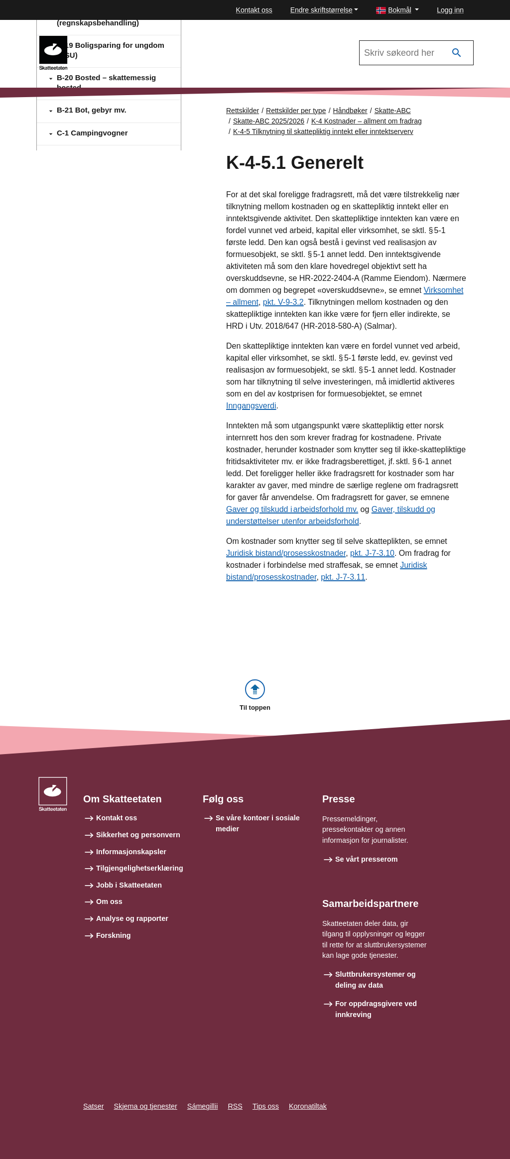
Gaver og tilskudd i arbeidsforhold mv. (292, 509)
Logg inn (450, 10)
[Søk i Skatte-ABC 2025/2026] (416, 52)
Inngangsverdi (251, 405)
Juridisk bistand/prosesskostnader (286, 553)
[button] (397, 10)
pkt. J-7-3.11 (343, 577)
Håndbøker (350, 111)
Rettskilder (242, 111)
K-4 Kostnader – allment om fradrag (366, 121)
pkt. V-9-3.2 (283, 302)
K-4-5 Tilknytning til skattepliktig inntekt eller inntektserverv (323, 131)
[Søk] (456, 53)
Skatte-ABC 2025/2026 (268, 121)
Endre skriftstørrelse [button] (321, 10)
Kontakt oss (254, 10)
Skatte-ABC (105, 40)
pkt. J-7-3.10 (372, 553)
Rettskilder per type (296, 111)
